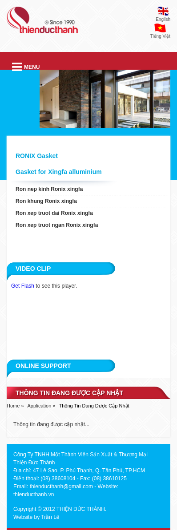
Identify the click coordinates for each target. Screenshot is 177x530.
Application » (42, 405)
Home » (15, 405)
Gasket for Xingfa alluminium (59, 171)
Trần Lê (50, 517)
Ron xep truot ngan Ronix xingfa (57, 225)
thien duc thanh (42, 24)
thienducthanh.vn (33, 494)
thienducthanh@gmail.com (61, 486)
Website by (26, 517)
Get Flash (22, 286)
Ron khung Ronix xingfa (46, 201)
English (163, 19)
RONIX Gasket (37, 155)
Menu (26, 67)
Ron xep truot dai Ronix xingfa (54, 213)
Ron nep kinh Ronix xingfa (49, 189)
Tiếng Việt (160, 36)
